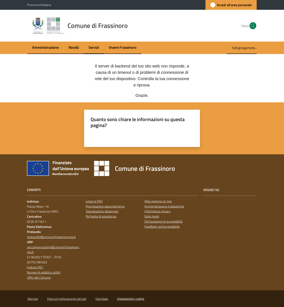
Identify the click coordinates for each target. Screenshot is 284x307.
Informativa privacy (157, 211)
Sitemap (32, 298)
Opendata (101, 298)
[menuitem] (45, 48)
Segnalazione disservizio (102, 211)
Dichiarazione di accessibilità (163, 221)
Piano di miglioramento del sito (66, 298)
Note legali (151, 216)
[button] (252, 26)
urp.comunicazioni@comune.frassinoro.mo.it (53, 250)
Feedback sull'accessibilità (162, 226)
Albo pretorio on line (158, 201)
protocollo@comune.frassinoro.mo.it (51, 236)
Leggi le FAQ (94, 201)
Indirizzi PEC (35, 267)
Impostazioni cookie (130, 298)
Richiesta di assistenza (101, 216)
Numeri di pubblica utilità (43, 272)
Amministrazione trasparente (164, 206)
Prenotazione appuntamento (105, 206)
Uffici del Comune (39, 277)
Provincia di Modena (39, 5)
